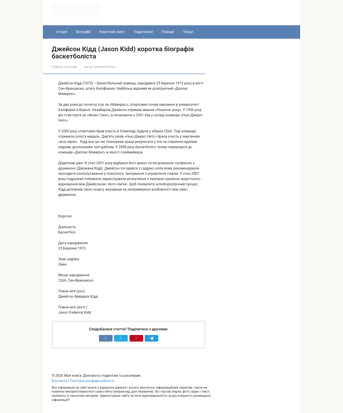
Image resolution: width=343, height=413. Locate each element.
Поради (168, 32)
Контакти (59, 381)
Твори (188, 32)
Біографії (83, 32)
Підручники (143, 32)
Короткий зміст (112, 32)
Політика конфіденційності (92, 381)
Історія (61, 32)
